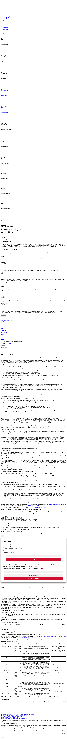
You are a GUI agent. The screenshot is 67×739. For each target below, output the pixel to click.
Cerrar (2, 737)
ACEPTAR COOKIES (33, 578)
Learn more (3, 314)
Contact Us (3, 316)
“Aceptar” (28, 568)
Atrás (33, 556)
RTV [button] (4, 15)
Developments (6, 19)
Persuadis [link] (9, 343)
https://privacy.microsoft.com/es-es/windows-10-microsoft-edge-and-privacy (22, 712)
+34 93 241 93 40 (4, 323)
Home (2, 328)
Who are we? (8, 16)
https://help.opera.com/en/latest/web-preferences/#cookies (15, 718)
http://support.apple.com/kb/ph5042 (10, 717)
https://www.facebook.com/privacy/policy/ (37, 507)
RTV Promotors (9, 17)
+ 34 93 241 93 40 (4, 29)
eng (1, 222)
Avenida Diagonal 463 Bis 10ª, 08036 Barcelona (10, 25)
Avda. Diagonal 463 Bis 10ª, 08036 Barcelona (6, 321)
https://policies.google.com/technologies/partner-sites (55, 636)
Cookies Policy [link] (4, 347)
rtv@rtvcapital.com (4, 27)
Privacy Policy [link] (3, 345)
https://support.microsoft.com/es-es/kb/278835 (13, 711)
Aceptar (34, 559)
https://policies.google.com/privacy (32, 505)
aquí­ (43, 568)
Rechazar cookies (33, 571)
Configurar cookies (33, 575)
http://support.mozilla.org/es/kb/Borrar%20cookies (14, 716)
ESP (1, 221)
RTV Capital (8, 18)
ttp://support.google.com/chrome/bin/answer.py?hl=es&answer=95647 (33, 715)
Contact (4, 20)
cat (1, 220)
